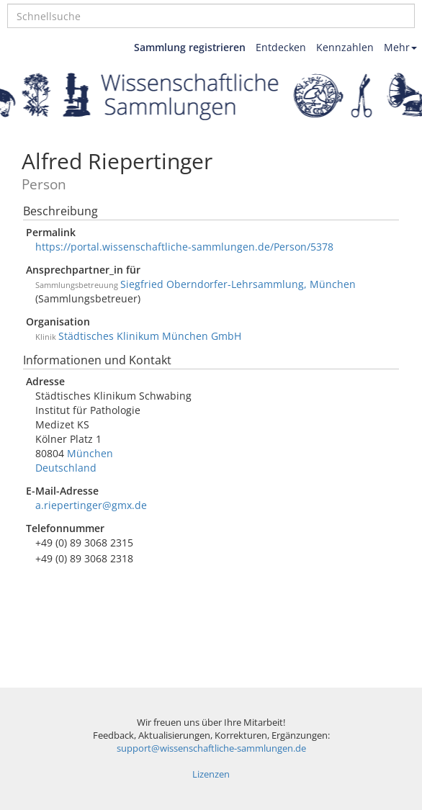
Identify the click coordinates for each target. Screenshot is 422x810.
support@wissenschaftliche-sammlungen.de (211, 748)
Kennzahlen (345, 47)
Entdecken (281, 47)
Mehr (400, 47)
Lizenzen (211, 774)
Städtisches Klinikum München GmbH (149, 336)
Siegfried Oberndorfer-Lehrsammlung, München (238, 284)
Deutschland (65, 467)
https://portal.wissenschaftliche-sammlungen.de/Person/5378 (184, 246)
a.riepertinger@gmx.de (91, 505)
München (90, 453)
